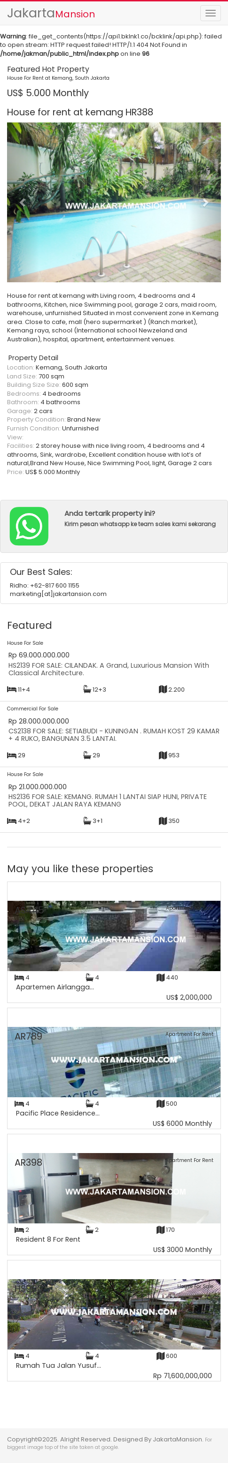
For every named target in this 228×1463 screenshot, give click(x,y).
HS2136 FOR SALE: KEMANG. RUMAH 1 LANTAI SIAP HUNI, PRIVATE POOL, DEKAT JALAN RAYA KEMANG (107, 800)
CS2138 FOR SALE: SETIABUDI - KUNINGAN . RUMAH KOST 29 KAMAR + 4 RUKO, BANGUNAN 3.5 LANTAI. (114, 734)
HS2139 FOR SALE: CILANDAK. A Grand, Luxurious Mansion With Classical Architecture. (108, 669)
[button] (23, 202)
